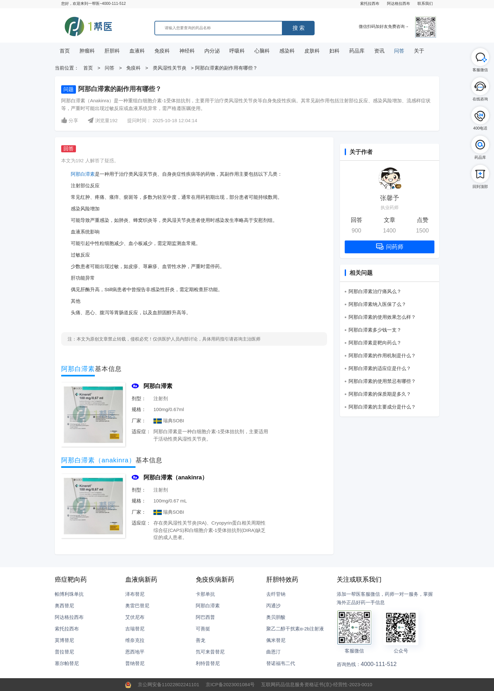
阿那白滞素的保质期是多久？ (380, 394)
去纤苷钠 (275, 594)
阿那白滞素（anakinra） (176, 477)
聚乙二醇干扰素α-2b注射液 (295, 628)
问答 (399, 51)
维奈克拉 (134, 640)
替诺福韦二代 (280, 663)
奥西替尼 (64, 605)
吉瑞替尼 (134, 628)
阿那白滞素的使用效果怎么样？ (382, 317)
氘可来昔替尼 (210, 651)
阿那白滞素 (83, 174)
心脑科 (262, 51)
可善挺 (203, 628)
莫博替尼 (64, 640)
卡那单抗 (205, 594)
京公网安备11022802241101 (168, 684)
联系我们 (425, 3)
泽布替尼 (134, 594)
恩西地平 (134, 651)
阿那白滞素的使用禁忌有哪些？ (382, 381)
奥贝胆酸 (275, 617)
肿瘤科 (87, 51)
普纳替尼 (134, 663)
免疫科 (162, 51)
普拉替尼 (64, 651)
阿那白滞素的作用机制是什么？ (382, 355)
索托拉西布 (369, 3)
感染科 (287, 51)
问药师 (389, 246)
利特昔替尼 (208, 663)
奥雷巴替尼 (137, 605)
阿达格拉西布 (398, 3)
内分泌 (212, 51)
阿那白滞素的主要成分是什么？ (382, 406)
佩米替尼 (275, 640)
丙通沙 (273, 605)
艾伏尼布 (134, 617)
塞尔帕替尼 (67, 663)
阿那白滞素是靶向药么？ (375, 342)
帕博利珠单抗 (69, 594)
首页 (65, 51)
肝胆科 (112, 51)
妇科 (334, 51)
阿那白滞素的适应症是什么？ (380, 368)
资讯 (379, 51)
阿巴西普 (205, 617)
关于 (419, 51)
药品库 (357, 51)
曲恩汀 (273, 651)
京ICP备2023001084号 (230, 684)
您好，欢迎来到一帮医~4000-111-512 (93, 3)
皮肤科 (312, 51)
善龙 (200, 640)
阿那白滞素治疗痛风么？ (375, 291)
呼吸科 (237, 51)
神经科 (187, 51)
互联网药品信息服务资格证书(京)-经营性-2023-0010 (316, 684)
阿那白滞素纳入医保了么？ (377, 304)
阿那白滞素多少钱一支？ (375, 330)
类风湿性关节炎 (170, 68)
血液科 (137, 51)
